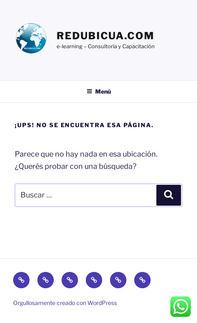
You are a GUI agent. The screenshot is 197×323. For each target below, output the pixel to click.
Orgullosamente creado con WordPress (65, 302)
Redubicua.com (105, 36)
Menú (99, 91)
